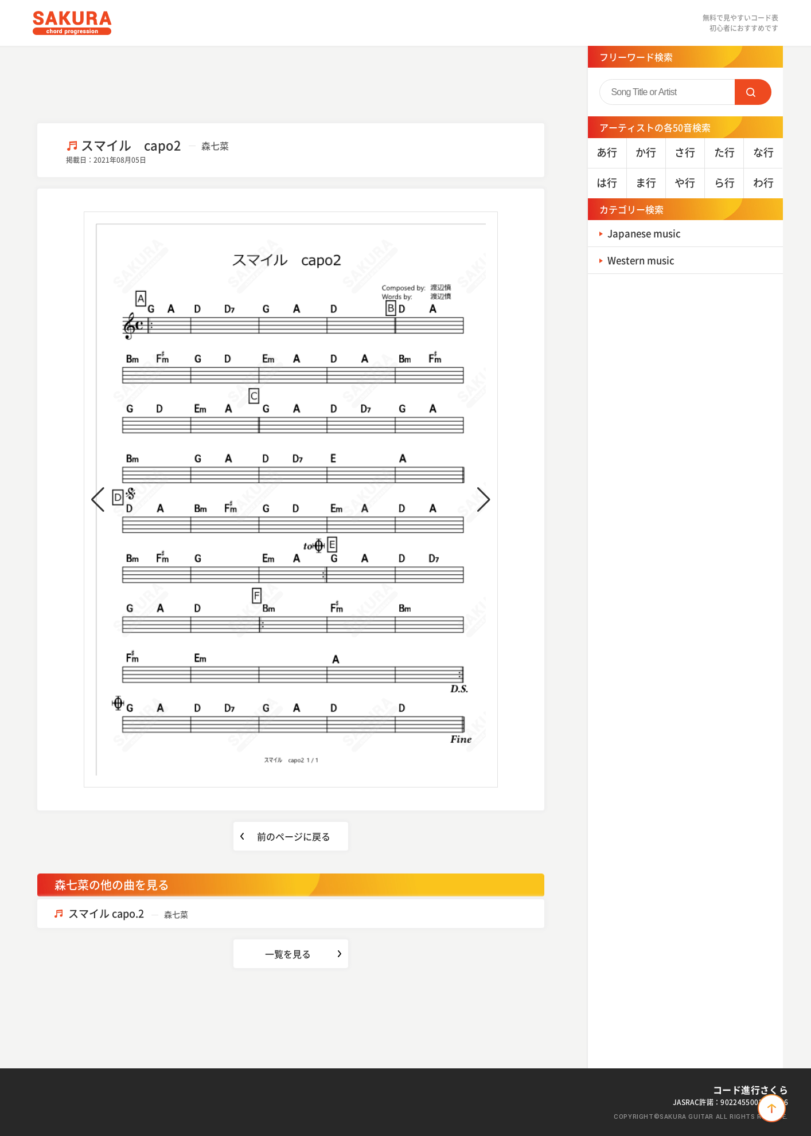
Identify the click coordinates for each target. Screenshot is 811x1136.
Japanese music (648, 233)
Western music (644, 260)
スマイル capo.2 (128, 913)
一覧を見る (288, 954)
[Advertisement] (291, 83)
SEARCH (753, 92)
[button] (98, 499)
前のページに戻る (293, 836)
